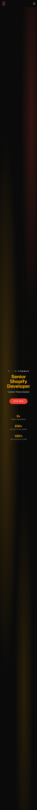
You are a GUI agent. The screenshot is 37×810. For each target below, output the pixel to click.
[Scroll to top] (4, 3)
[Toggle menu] (34, 3)
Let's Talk (18, 401)
